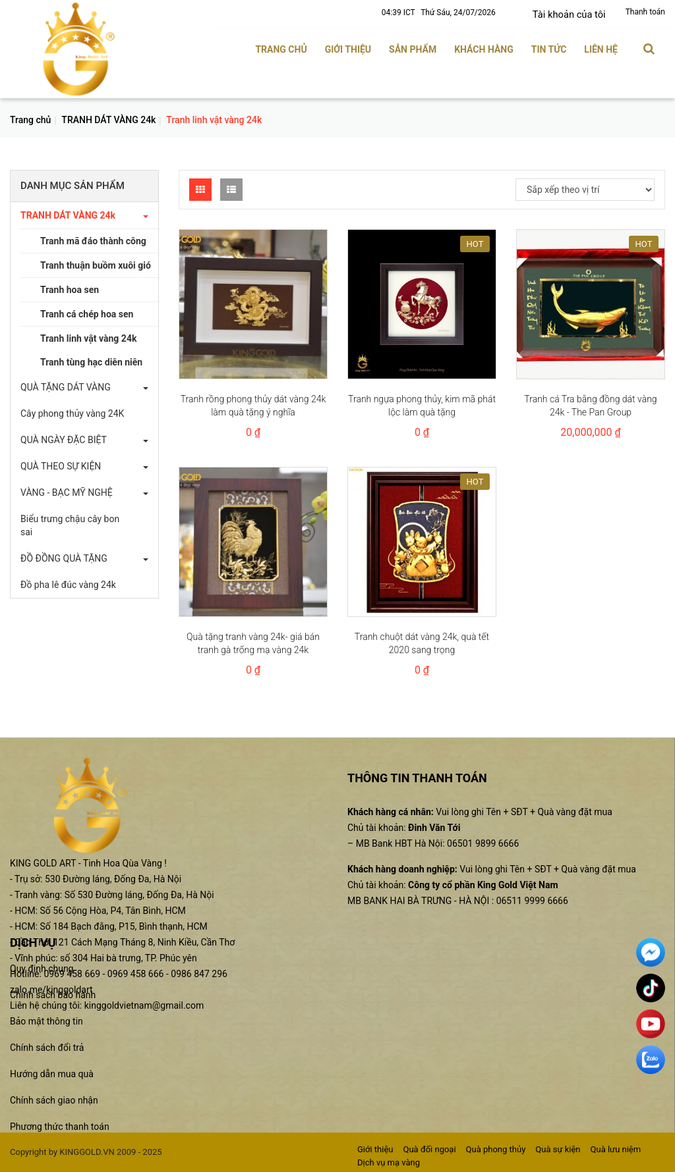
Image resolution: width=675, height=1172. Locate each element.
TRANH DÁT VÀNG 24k (108, 118)
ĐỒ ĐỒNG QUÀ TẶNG (63, 557)
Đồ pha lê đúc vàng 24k (68, 584)
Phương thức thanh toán (59, 1126)
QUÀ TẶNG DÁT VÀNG (65, 386)
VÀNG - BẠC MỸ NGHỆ (66, 492)
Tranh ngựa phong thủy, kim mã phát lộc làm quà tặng (422, 404)
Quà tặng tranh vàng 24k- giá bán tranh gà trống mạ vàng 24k (253, 642)
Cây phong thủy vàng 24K (72, 413)
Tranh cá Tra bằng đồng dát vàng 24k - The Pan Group (590, 404)
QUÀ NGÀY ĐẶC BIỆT (63, 439)
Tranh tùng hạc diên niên (91, 361)
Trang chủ (281, 48)
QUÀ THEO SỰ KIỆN (60, 465)
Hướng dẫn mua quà (52, 1073)
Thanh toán (645, 11)
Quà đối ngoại (429, 1148)
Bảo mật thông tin (46, 1020)
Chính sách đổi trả (47, 1047)
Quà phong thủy (496, 1148)
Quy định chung (41, 968)
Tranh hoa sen (69, 289)
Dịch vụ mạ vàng (388, 1161)
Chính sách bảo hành (53, 994)
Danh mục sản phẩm (72, 184)
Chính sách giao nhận (54, 1099)
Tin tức (549, 48)
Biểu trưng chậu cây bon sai (69, 525)
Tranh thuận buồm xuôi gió (95, 264)
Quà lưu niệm (616, 1148)
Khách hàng (484, 48)
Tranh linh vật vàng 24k (88, 338)
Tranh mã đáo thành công (93, 240)
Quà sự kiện (557, 1148)
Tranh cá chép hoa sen (86, 313)
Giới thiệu (348, 48)
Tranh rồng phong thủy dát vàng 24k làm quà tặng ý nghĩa (253, 404)
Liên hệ (601, 48)
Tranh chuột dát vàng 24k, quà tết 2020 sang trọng (422, 642)
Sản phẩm (412, 48)
